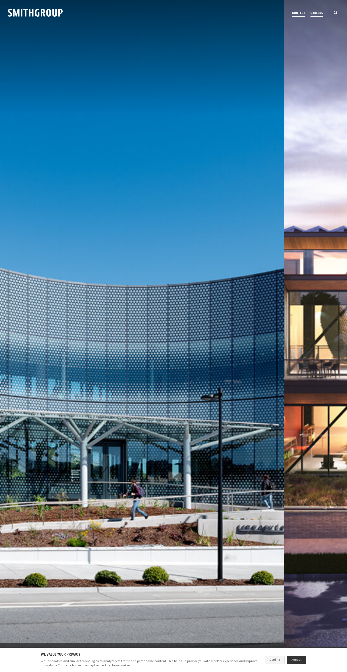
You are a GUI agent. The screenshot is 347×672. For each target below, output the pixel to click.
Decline (274, 660)
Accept (296, 660)
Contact (298, 13)
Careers (317, 13)
